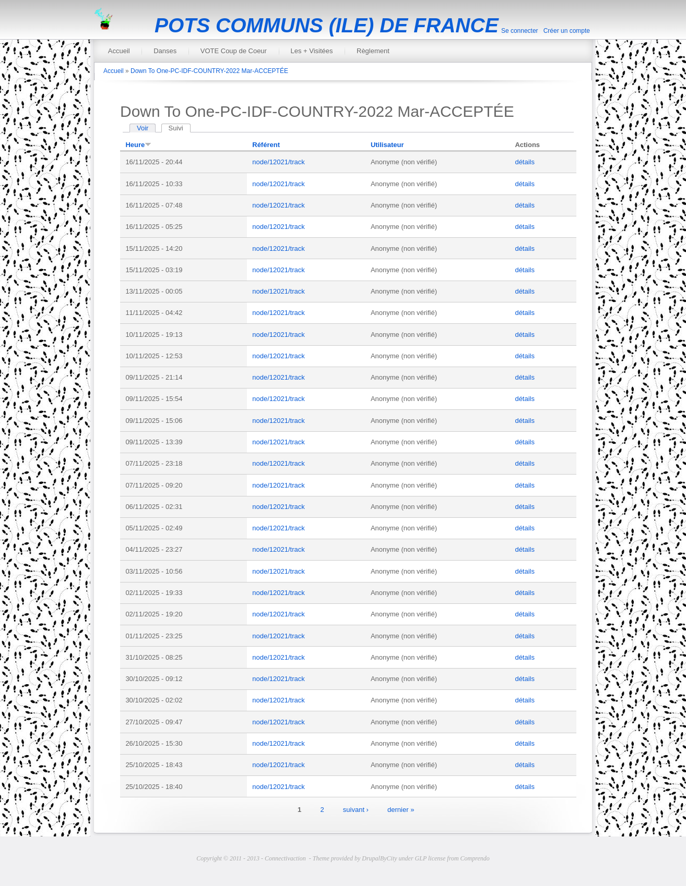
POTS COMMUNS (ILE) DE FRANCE (327, 25)
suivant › (356, 809)
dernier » (400, 809)
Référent (266, 145)
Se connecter (519, 30)
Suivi (180, 128)
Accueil (119, 51)
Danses (164, 51)
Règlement (373, 51)
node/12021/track (278, 162)
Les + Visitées (311, 51)
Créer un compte (566, 30)
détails (525, 162)
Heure (138, 145)
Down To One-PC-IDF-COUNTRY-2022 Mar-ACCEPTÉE (209, 71)
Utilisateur (387, 145)
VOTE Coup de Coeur (233, 51)
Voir (142, 128)
